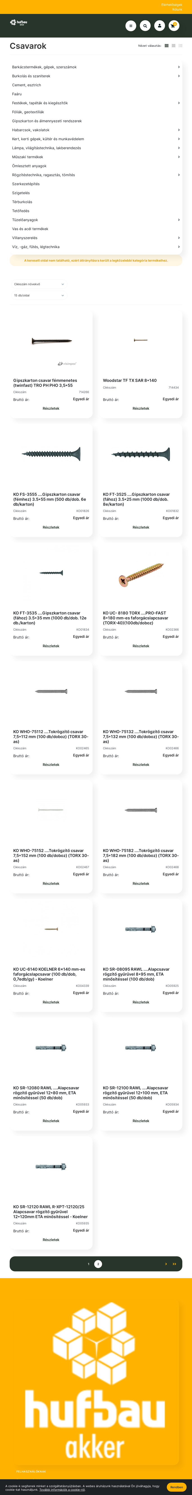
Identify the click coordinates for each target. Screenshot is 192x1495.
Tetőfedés (20, 211)
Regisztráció (28, 1480)
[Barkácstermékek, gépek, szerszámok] (96, 66)
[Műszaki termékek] (96, 156)
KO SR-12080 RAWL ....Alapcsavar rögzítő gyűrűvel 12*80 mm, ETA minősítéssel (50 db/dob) (46, 1093)
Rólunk (177, 9)
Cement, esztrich (26, 85)
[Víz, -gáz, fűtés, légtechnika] (96, 246)
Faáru (17, 94)
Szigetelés (21, 193)
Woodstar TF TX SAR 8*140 (130, 380)
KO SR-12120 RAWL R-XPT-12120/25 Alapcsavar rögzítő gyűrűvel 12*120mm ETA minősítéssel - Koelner (50, 1211)
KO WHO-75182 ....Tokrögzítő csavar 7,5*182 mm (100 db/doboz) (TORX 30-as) (141, 855)
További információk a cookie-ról (62, 1489)
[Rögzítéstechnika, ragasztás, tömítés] (96, 174)
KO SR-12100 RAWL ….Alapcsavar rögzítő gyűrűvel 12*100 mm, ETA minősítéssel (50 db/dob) (135, 1093)
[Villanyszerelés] (96, 237)
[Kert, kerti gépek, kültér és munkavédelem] (96, 138)
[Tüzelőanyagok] (96, 219)
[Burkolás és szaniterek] (96, 75)
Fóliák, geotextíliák (28, 112)
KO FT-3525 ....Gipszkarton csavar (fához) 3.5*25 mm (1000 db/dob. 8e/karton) (136, 499)
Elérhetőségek (171, 5)
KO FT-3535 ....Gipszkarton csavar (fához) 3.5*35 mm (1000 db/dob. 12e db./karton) (50, 618)
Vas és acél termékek (30, 229)
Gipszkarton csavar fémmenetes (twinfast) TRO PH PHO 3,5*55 (45, 383)
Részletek (51, 408)
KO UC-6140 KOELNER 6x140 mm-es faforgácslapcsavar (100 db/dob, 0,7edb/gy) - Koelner (49, 974)
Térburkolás (22, 202)
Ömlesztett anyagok (29, 166)
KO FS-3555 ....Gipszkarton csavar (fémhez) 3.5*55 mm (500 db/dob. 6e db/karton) (49, 499)
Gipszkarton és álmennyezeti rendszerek (47, 121)
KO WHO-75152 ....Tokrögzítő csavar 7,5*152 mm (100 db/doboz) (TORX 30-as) (51, 855)
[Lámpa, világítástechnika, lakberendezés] (96, 147)
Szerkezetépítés (26, 184)
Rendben (176, 1487)
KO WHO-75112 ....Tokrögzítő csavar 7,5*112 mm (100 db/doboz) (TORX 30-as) (50, 736)
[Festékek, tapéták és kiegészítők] (96, 102)
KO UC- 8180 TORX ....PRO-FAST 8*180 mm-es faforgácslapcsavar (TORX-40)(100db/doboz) (135, 618)
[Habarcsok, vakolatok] (96, 129)
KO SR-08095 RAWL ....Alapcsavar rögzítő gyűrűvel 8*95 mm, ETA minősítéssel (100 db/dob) (136, 974)
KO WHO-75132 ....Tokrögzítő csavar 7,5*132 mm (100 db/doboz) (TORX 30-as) (141, 736)
